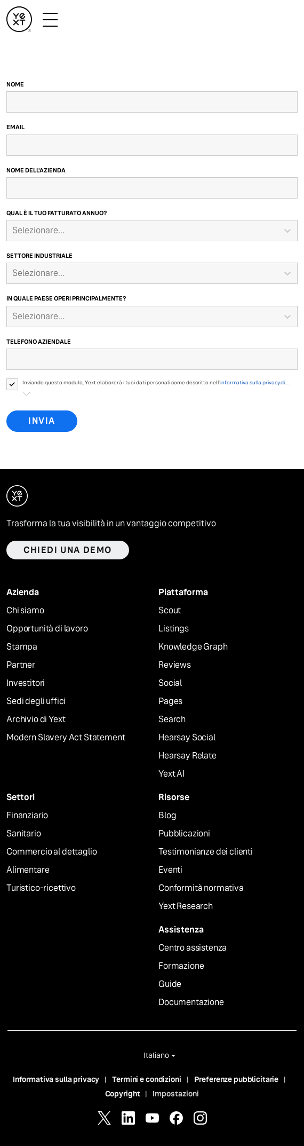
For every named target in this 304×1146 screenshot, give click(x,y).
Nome (15, 84)
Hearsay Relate (187, 755)
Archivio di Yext (35, 719)
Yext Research (185, 906)
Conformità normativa (201, 888)
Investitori (25, 683)
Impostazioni (176, 1093)
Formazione (181, 966)
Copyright (122, 1093)
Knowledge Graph (193, 647)
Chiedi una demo (67, 550)
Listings (173, 628)
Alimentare (27, 870)
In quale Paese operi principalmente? (66, 298)
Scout (169, 610)
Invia (41, 420)
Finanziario (27, 815)
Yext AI (171, 774)
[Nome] (152, 102)
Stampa (21, 647)
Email (15, 127)
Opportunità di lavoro (47, 628)
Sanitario (23, 833)
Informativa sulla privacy (56, 1079)
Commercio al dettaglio (51, 852)
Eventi (170, 870)
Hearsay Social (186, 737)
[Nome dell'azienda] (152, 188)
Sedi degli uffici (36, 701)
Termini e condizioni (146, 1079)
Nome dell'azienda (36, 170)
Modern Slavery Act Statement (65, 737)
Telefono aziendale (38, 341)
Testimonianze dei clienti (205, 852)
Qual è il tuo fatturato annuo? (56, 213)
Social (170, 683)
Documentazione (191, 1002)
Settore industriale (39, 255)
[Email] (152, 145)
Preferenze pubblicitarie (236, 1079)
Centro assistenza (192, 948)
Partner (20, 665)
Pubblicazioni (184, 833)
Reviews (174, 665)
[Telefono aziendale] (152, 359)
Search (172, 719)
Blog (167, 815)
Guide (169, 984)
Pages (170, 701)
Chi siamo (25, 610)
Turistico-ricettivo (41, 888)
